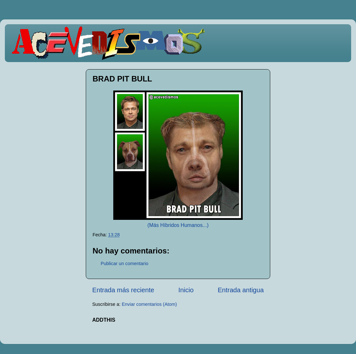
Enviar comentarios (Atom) (149, 304)
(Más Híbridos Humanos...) (177, 225)
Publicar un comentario (124, 263)
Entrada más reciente (123, 290)
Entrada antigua (241, 290)
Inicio (186, 290)
